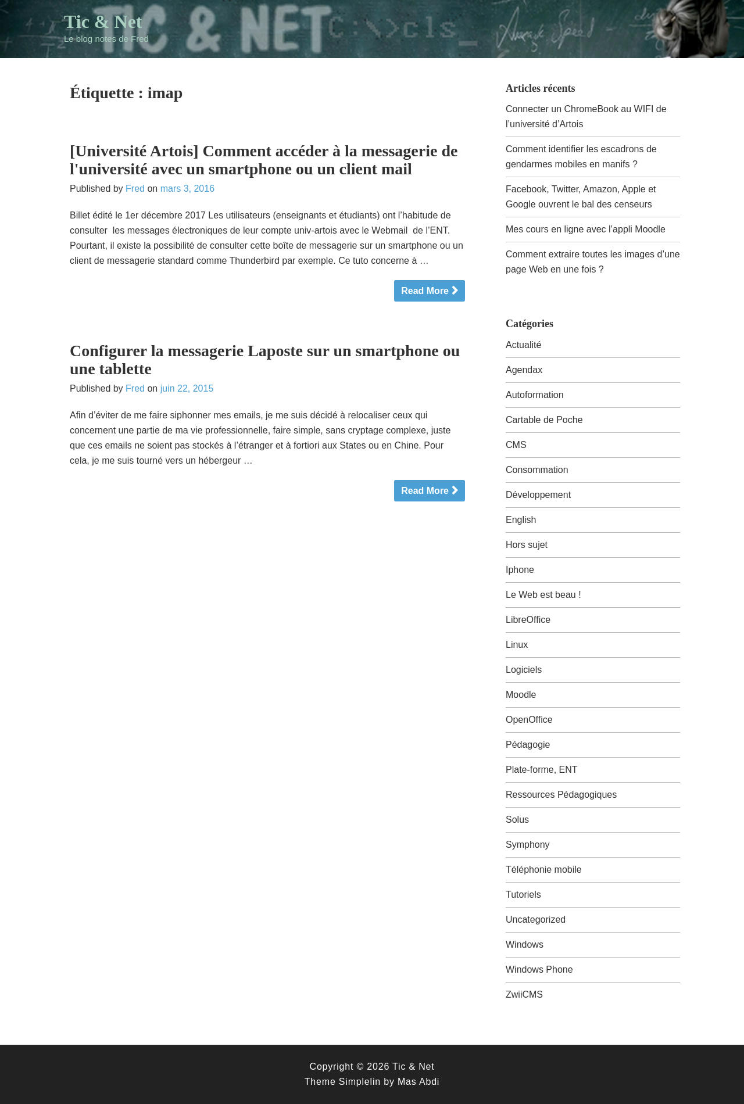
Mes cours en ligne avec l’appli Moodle (586, 229)
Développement (538, 495)
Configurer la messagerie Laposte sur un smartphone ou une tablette (265, 360)
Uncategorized (536, 919)
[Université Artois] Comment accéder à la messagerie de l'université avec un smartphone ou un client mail (263, 160)
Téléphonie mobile (544, 869)
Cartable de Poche (544, 420)
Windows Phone (539, 969)
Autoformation (535, 395)
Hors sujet (527, 545)
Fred (135, 188)
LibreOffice (528, 620)
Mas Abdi (418, 1082)
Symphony (528, 844)
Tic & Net (103, 21)
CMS (516, 445)
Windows (524, 944)
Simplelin (360, 1082)
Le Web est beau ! (543, 595)
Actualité (523, 345)
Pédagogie (528, 745)
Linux (517, 645)
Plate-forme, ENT (542, 770)
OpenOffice (529, 720)
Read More (425, 291)
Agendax (524, 370)
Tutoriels (523, 894)
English (521, 520)
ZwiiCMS (524, 994)
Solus (517, 820)
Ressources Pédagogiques (561, 795)
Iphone (520, 570)
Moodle (521, 695)
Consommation (537, 470)
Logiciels (524, 670)
